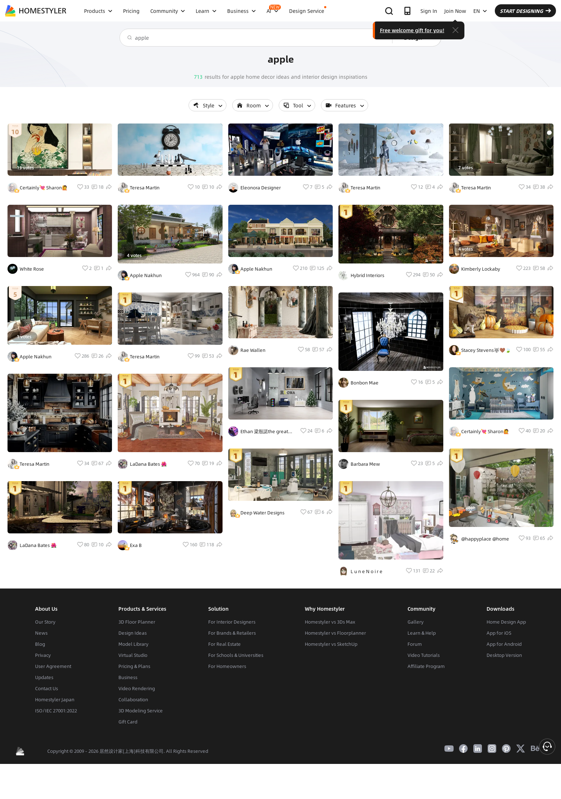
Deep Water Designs (262, 512)
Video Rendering (136, 688)
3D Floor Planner (136, 621)
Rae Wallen (252, 350)
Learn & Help (422, 632)
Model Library (133, 644)
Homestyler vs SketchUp (331, 644)
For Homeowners (227, 666)
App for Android (504, 644)
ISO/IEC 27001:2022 (56, 710)
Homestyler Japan (54, 699)
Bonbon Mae (365, 382)
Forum (415, 644)
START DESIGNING (525, 11)
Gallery (416, 621)
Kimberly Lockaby (480, 268)
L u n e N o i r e (366, 571)
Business (127, 677)
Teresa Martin (34, 464)
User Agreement (53, 666)
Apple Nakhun (36, 356)
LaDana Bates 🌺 (38, 545)
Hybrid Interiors (367, 275)
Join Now (455, 11)
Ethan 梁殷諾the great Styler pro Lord (264, 431)
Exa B (136, 545)
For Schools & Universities (235, 655)
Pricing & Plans (134, 666)
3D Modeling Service (140, 710)
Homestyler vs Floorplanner (335, 632)
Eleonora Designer (260, 187)
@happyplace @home (485, 538)
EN (480, 11)
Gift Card (127, 721)
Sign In (428, 11)
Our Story (45, 621)
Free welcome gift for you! (412, 30)
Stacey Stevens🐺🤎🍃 (486, 350)
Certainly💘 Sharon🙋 (44, 187)
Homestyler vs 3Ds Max (330, 621)
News (41, 632)
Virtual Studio (132, 655)
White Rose (32, 268)
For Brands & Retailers (232, 632)
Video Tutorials (424, 655)
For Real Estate (224, 644)
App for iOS (499, 632)
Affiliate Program (426, 666)
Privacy (43, 655)
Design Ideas (132, 632)
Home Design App (506, 621)
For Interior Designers (231, 621)
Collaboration (133, 699)
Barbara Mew (365, 464)
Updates (44, 677)
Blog (40, 644)
